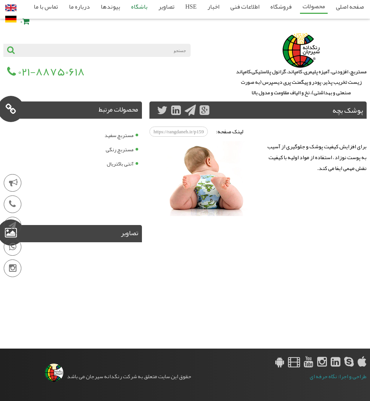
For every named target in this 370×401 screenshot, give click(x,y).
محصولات (314, 6)
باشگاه (139, 7)
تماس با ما (46, 7)
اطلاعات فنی (245, 7)
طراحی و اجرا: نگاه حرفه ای (338, 376)
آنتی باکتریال (120, 163)
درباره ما (79, 7)
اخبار (213, 7)
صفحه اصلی (350, 7)
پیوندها (110, 7)
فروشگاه (281, 7)
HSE (191, 7)
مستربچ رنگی (120, 149)
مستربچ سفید (119, 135)
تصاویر (166, 7)
